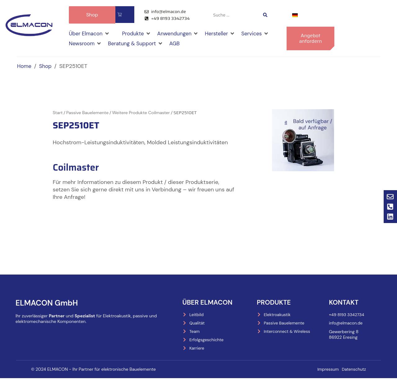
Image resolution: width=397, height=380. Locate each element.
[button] (90, 33)
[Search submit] (265, 15)
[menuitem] (295, 15)
